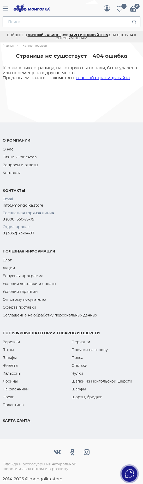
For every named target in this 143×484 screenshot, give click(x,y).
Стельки (79, 365)
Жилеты (10, 365)
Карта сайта (16, 420)
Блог (7, 260)
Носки (9, 397)
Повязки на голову (90, 349)
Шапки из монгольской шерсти (102, 381)
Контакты (12, 172)
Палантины (13, 404)
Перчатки (81, 342)
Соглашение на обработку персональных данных (50, 315)
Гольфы (10, 357)
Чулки (77, 373)
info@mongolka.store (23, 205)
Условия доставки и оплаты (29, 283)
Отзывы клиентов (20, 157)
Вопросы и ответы (20, 165)
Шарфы (79, 389)
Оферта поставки (19, 307)
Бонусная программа (23, 275)
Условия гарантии (20, 291)
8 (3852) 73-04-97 (18, 233)
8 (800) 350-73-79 (18, 219)
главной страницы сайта (103, 77)
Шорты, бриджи (87, 397)
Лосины (10, 381)
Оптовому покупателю (24, 299)
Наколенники (16, 389)
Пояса (77, 357)
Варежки (11, 342)
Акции (9, 268)
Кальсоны (12, 373)
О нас (8, 149)
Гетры (8, 349)
